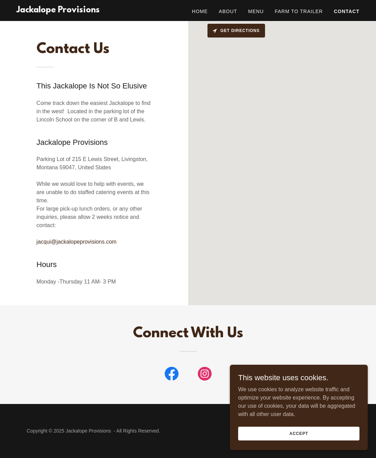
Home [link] (200, 11)
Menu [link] (256, 11)
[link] (58, 10)
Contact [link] (346, 11)
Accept (298, 433)
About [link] (228, 11)
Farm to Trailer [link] (299, 11)
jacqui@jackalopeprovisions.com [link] (76, 242)
